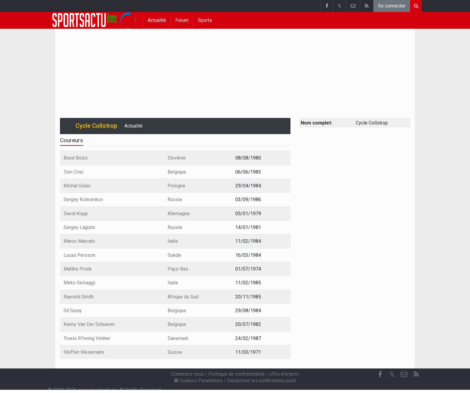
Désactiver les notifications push (261, 380)
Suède (174, 255)
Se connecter (392, 6)
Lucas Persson (79, 255)
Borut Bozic (76, 158)
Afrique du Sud (183, 297)
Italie (173, 241)
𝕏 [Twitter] (392, 374)
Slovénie (177, 158)
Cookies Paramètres (198, 380)
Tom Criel (73, 172)
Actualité (157, 20)
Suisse (175, 352)
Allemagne (179, 213)
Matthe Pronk (78, 269)
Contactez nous (187, 374)
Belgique (177, 172)
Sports (205, 20)
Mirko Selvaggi (79, 283)
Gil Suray (73, 310)
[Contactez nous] (404, 374)
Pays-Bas (178, 269)
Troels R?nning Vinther (87, 338)
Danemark (178, 338)
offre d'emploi (284, 374)
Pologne (176, 186)
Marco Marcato (79, 241)
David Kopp (76, 213)
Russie (175, 199)
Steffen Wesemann (84, 352)
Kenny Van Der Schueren (89, 324)
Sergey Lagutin (79, 227)
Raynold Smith (79, 297)
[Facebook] (380, 374)
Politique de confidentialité (236, 374)
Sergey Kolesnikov (83, 199)
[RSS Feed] (416, 374)
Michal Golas (77, 186)
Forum (182, 20)
